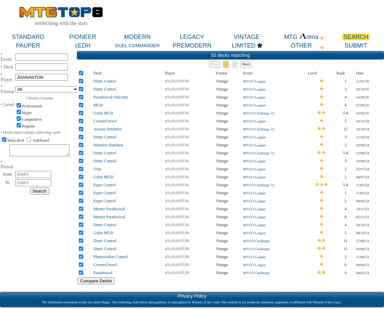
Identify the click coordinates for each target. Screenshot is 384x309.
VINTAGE (247, 37)
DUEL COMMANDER (137, 45)
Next (246, 64)
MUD (98, 105)
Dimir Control (105, 81)
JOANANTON (177, 81)
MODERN (137, 37)
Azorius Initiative (107, 129)
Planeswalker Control (111, 256)
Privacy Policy (191, 296)
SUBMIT (356, 45)
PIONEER (82, 37)
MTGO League (254, 81)
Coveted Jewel (105, 121)
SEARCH (356, 37)
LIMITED (243, 45)
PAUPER (28, 45)
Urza (97, 169)
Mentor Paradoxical (109, 209)
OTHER (301, 45)
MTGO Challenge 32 (258, 113)
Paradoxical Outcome (111, 97)
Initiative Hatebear (108, 145)
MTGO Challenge (256, 241)
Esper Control (105, 185)
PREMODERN (191, 45)
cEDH (83, 45)
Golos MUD (103, 113)
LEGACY (192, 37)
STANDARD (28, 37)
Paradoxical (103, 272)
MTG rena (301, 37)
